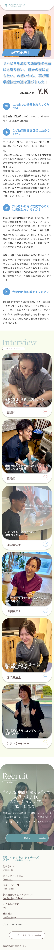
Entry (27, 838)
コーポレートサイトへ (23, 935)
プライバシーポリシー (12, 925)
